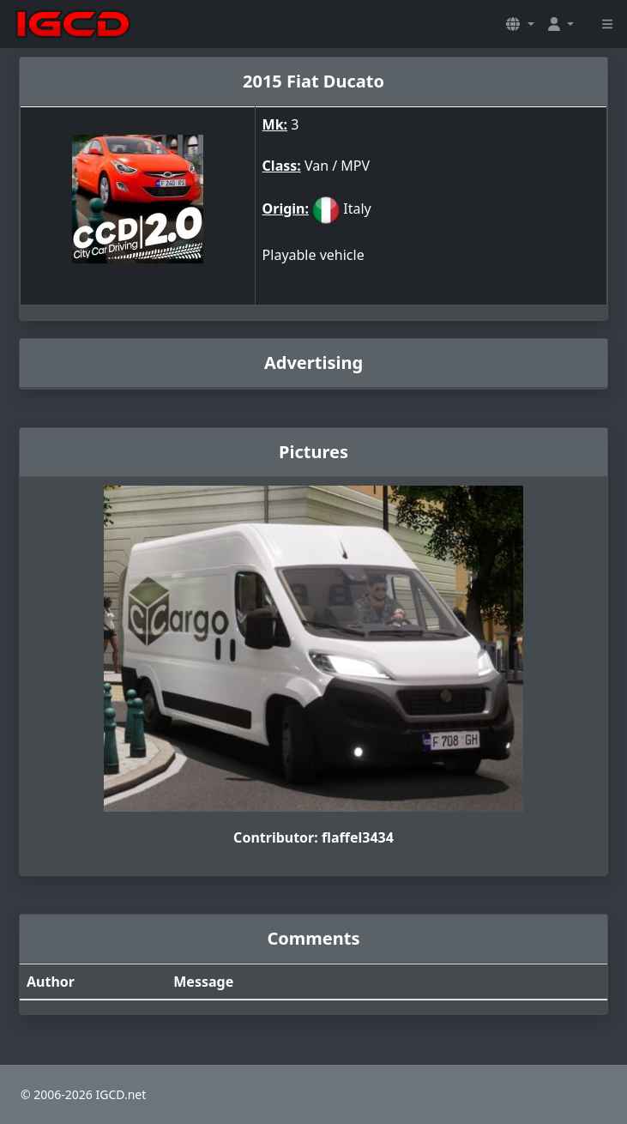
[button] (519, 24)
